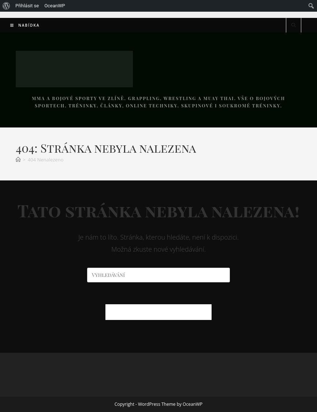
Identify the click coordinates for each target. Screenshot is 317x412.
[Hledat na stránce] (293, 26)
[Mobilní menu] (25, 25)
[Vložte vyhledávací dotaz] (158, 275)
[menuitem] (6, 6)
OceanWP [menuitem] (54, 5)
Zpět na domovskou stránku (158, 312)
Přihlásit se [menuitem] (27, 5)
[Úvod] (18, 159)
